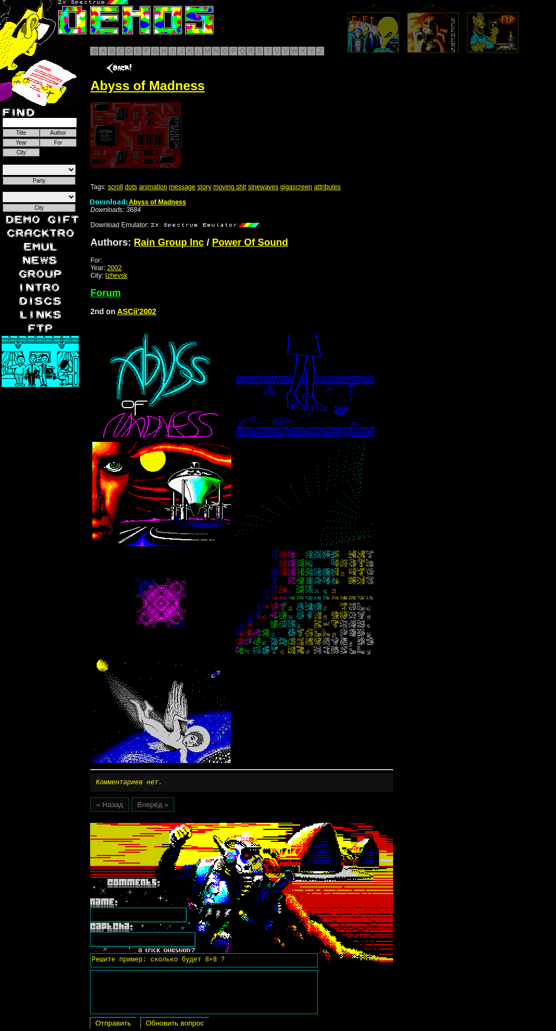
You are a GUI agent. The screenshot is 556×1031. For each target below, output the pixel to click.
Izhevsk (116, 275)
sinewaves (263, 187)
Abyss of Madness (138, 202)
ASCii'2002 (136, 311)
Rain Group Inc (169, 242)
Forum (105, 293)
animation (153, 187)
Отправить (113, 1025)
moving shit (230, 187)
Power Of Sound (250, 242)
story (204, 187)
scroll (115, 187)
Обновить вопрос (175, 1025)
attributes (327, 187)
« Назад (109, 806)
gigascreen (296, 187)
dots (131, 187)
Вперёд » (152, 806)
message (182, 187)
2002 (114, 268)
